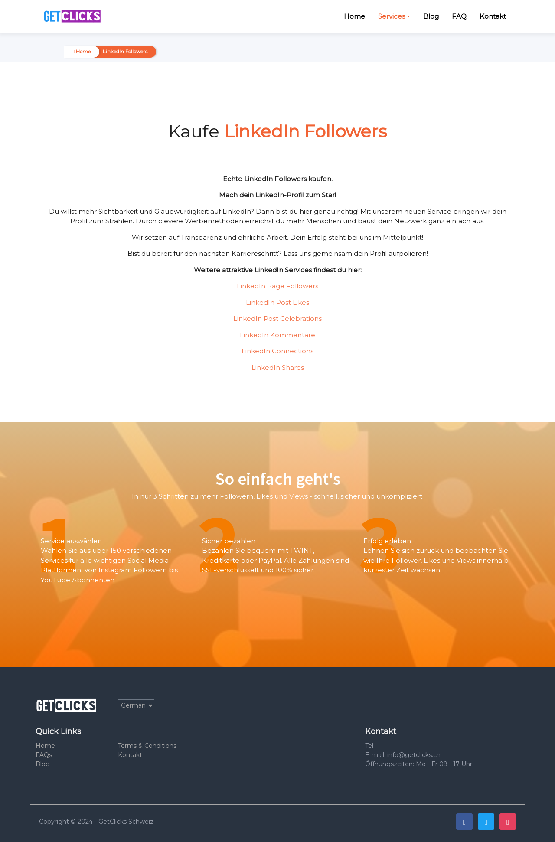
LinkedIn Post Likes (277, 302)
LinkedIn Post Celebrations (277, 318)
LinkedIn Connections (277, 351)
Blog (431, 16)
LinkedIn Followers (125, 52)
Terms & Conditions (147, 746)
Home (354, 16)
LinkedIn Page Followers (277, 286)
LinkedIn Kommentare (277, 335)
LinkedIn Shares (277, 367)
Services (391, 16)
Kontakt (493, 16)
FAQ (459, 16)
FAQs (44, 755)
